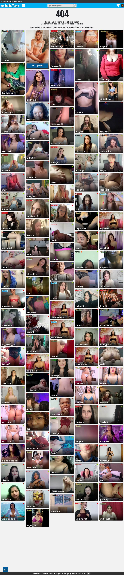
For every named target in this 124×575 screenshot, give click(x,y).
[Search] (75, 5)
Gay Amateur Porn (17, 1)
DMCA (5, 569)
